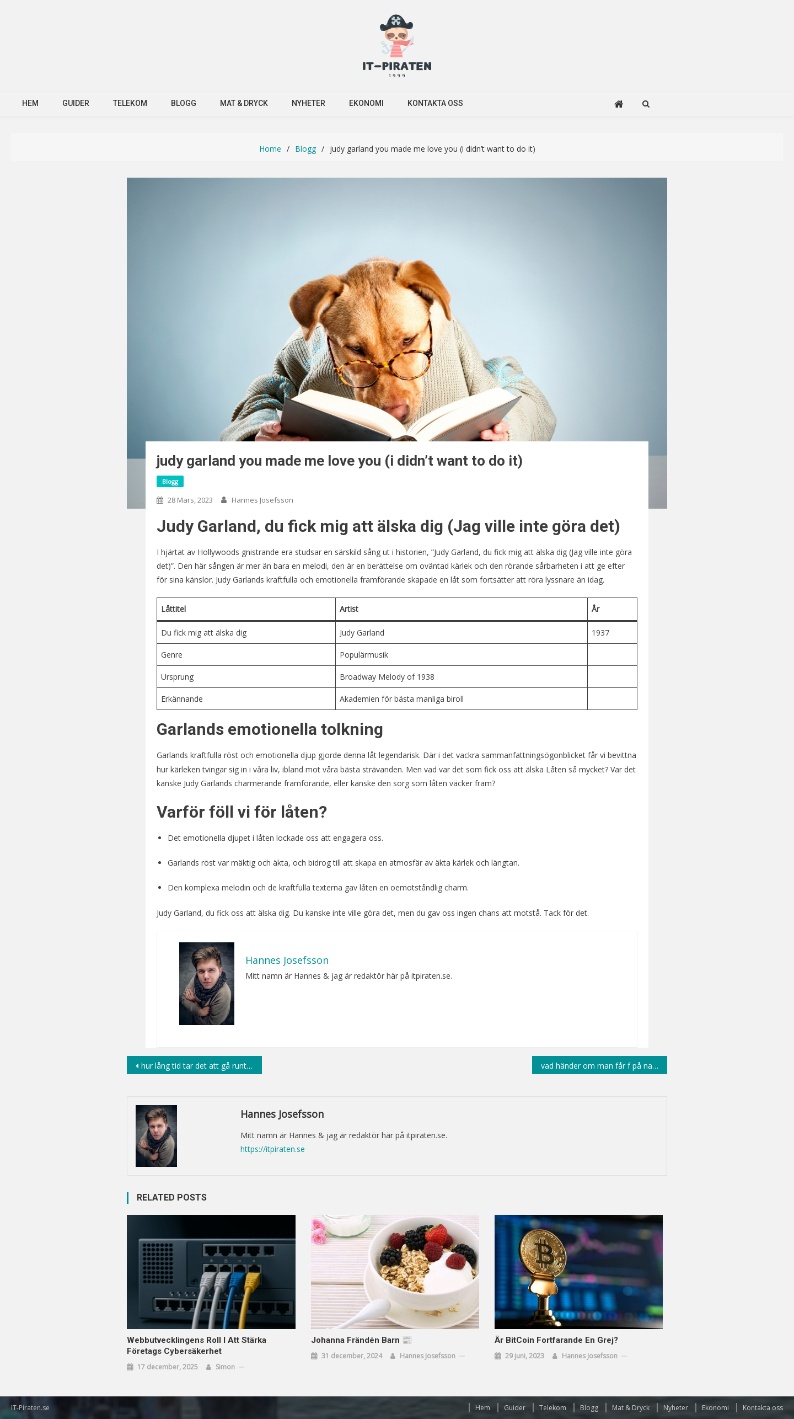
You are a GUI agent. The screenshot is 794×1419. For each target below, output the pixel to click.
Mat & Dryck (244, 103)
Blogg (183, 103)
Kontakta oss (435, 103)
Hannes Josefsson (262, 500)
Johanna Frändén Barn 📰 (361, 1340)
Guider (75, 103)
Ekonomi (366, 103)
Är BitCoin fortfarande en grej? (556, 1340)
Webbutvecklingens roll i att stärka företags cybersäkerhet (196, 1345)
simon (225, 1367)
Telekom (130, 103)
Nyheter (308, 103)
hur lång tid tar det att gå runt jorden (201, 1065)
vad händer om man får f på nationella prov (604, 1065)
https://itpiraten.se (272, 1149)
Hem (30, 103)
